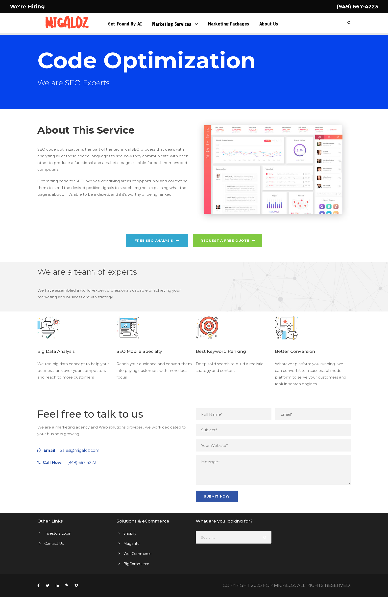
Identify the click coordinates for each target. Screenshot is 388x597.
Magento (131, 543)
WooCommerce (137, 553)
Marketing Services (171, 24)
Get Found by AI (125, 24)
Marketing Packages (228, 24)
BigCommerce (136, 564)
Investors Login (57, 533)
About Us (268, 24)
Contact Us (54, 543)
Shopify (129, 533)
